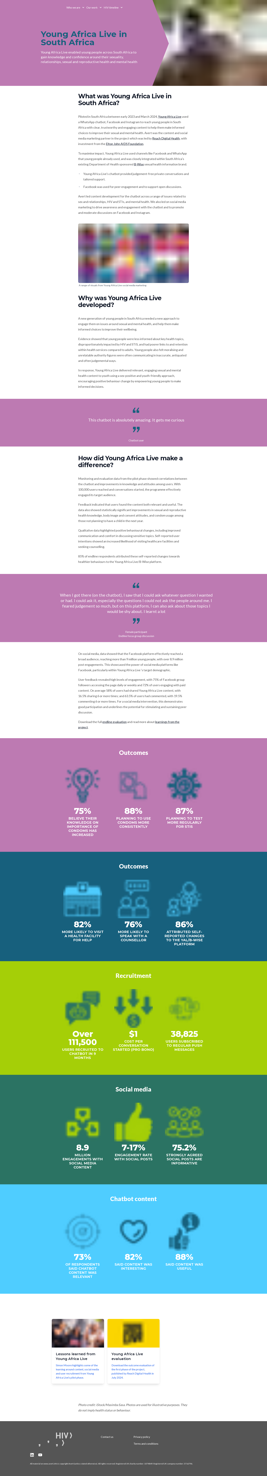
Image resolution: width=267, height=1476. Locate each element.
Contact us (107, 1436)
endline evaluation (114, 722)
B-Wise (139, 164)
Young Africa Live (169, 116)
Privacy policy (142, 1436)
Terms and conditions (146, 1443)
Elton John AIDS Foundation (124, 144)
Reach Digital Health (166, 138)
